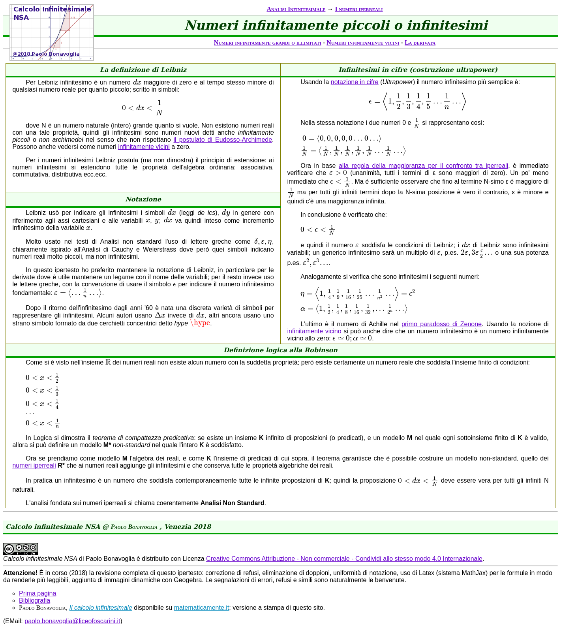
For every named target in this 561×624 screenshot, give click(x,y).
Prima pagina (37, 575)
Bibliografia (34, 582)
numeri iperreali (34, 450)
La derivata (420, 42)
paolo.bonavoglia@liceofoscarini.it (72, 603)
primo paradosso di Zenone (442, 350)
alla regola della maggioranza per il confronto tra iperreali (423, 174)
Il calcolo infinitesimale (100, 589)
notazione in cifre (355, 82)
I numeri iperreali (359, 9)
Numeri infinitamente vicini (362, 42)
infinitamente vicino (314, 357)
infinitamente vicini (144, 148)
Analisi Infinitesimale (295, 9)
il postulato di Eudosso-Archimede (223, 140)
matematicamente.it (201, 589)
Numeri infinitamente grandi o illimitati (267, 42)
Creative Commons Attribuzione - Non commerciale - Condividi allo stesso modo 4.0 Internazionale (344, 540)
